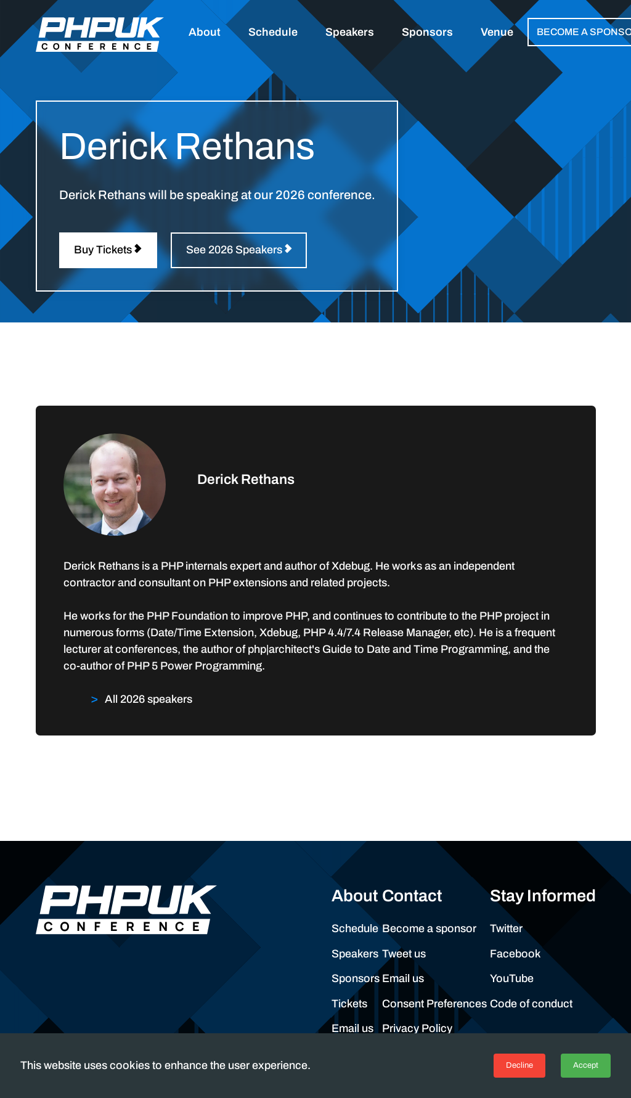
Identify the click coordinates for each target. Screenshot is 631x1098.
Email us (352, 1028)
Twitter (506, 928)
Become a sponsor (429, 928)
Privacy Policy (417, 1028)
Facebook (515, 954)
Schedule (355, 928)
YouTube (512, 978)
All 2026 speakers (148, 699)
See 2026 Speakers (234, 250)
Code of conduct (531, 1004)
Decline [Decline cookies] (519, 1065)
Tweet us (404, 954)
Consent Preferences (434, 1004)
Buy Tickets (103, 250)
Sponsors (356, 978)
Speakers (355, 954)
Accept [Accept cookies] (585, 1065)
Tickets (349, 1004)
